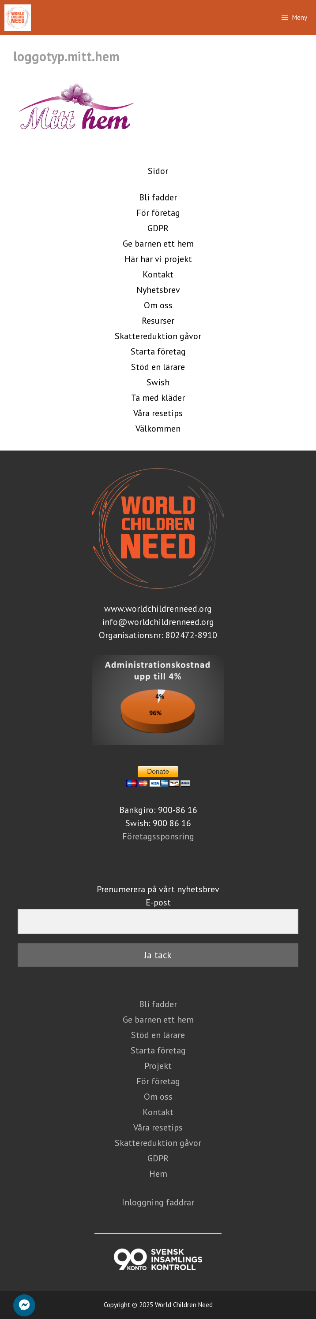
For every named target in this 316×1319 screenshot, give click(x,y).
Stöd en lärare (158, 367)
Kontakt (158, 274)
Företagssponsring (158, 836)
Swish (158, 382)
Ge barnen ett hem (158, 243)
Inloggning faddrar (158, 1202)
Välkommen (158, 428)
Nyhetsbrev (158, 290)
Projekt (158, 1065)
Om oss (158, 305)
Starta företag (158, 351)
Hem (158, 1173)
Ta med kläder (158, 397)
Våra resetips (158, 413)
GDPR (158, 228)
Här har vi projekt (158, 259)
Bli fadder (158, 197)
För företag (158, 212)
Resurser (158, 320)
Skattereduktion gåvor (158, 336)
